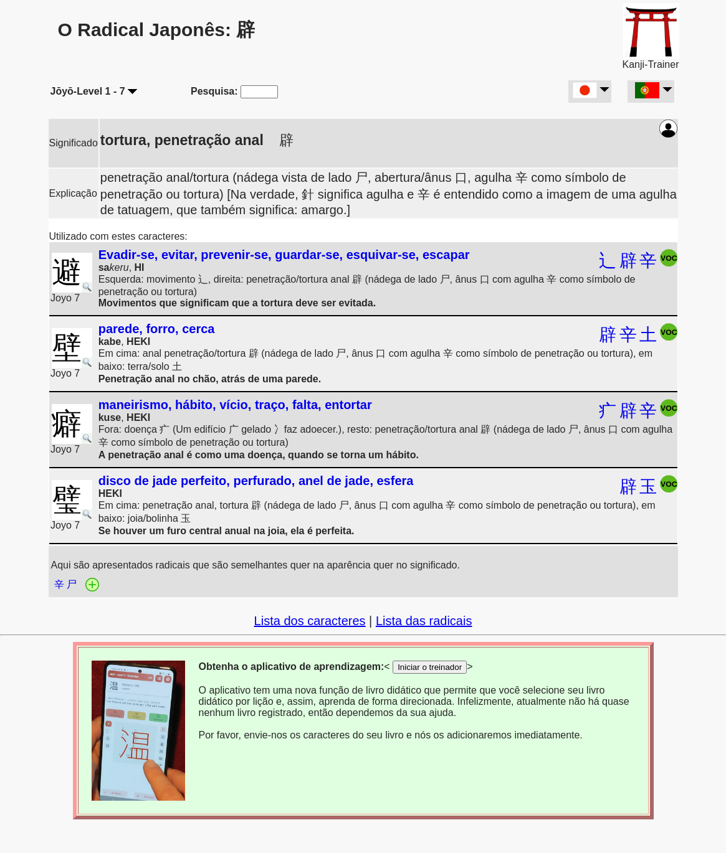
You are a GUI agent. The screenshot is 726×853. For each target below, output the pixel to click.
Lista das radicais (424, 621)
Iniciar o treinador (430, 667)
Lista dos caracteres (310, 621)
